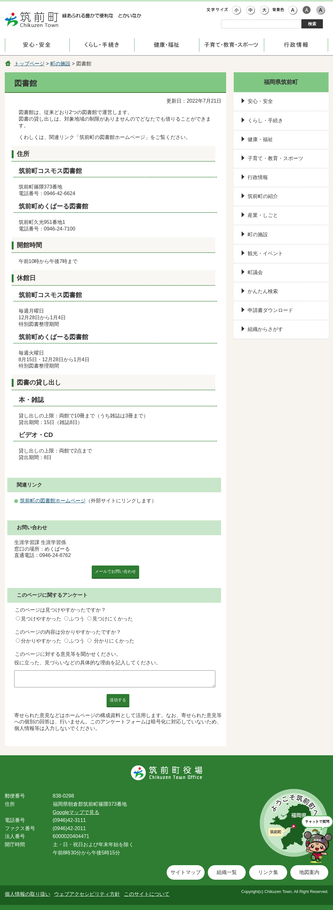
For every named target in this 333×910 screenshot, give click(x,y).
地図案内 (309, 872)
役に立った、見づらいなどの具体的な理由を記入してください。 (87, 662)
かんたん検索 (263, 291)
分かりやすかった (41, 641)
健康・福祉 (260, 139)
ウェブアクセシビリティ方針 (87, 894)
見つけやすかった (41, 618)
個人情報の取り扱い (27, 894)
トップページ (29, 63)
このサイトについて (147, 894)
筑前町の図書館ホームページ (53, 500)
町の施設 (60, 63)
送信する (118, 699)
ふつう (76, 618)
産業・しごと (263, 215)
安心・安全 (260, 101)
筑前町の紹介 (263, 196)
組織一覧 (227, 872)
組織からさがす (265, 329)
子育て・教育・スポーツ (275, 158)
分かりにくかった (114, 641)
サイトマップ (185, 872)
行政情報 (258, 177)
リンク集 (268, 872)
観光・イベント (265, 253)
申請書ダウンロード (270, 310)
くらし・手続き (265, 120)
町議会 (255, 272)
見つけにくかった (112, 618)
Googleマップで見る (76, 812)
